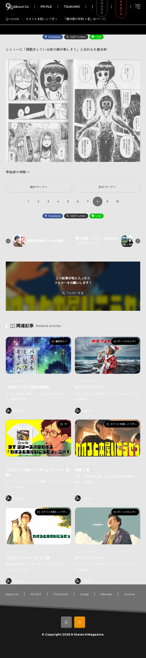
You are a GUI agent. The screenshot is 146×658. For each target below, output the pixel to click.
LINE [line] (98, 37)
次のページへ (107, 187)
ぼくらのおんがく (127, 341)
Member (106, 594)
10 (117, 201)
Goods (84, 594)
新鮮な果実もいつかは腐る (46, 241)
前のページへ (38, 187)
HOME (14, 19)
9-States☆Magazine (87, 634)
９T (65, 424)
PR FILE (46, 6)
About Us (21, 6)
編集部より (61, 341)
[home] (66, 622)
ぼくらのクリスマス (90, 387)
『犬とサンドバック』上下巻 (28, 558)
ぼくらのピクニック (90, 558)
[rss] (79, 622)
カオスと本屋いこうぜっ (41, 19)
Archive (129, 594)
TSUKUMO (72, 6)
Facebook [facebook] (54, 37)
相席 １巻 (82, 470)
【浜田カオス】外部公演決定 (28, 387)
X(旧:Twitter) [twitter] (78, 37)
